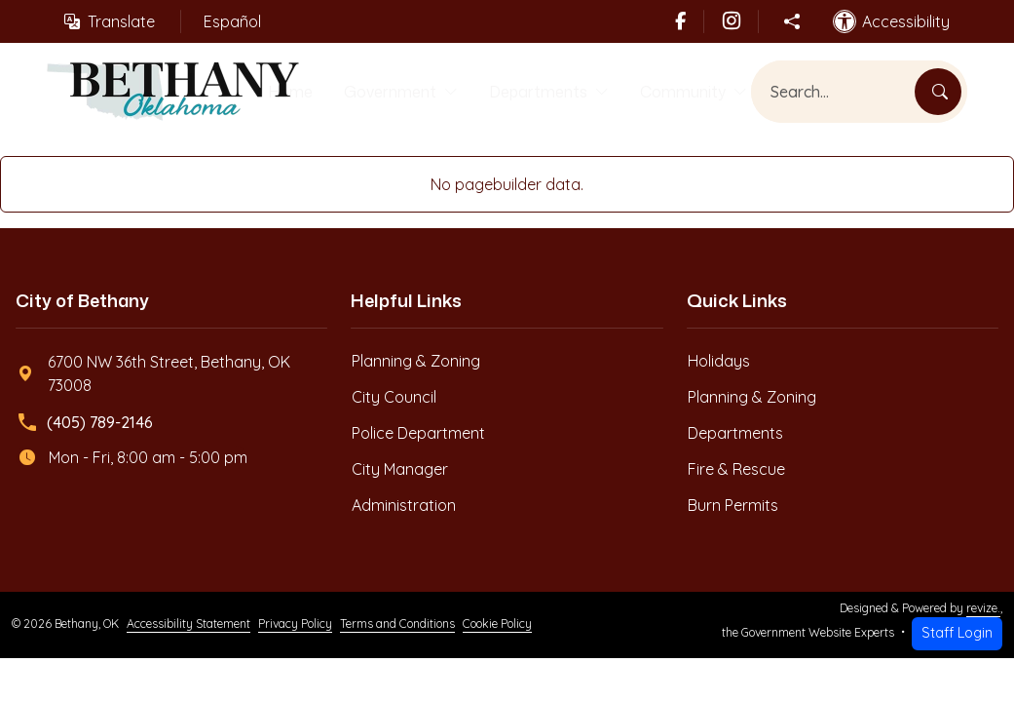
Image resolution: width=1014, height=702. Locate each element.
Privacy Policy (295, 627)
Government (380, 92)
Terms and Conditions (397, 627)
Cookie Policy (497, 627)
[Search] (938, 93)
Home (277, 92)
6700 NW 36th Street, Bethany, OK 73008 (154, 376)
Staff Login (957, 635)
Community (689, 92)
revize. (983, 611)
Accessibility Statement (188, 627)
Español (232, 21)
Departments (536, 92)
